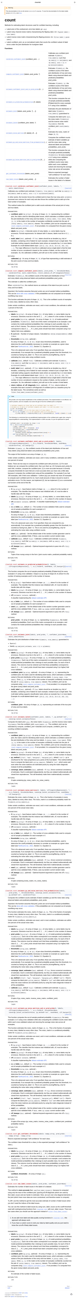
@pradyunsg (20, 1296)
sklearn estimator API (39, 598)
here (20, 13)
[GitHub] (71, 1294)
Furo (26, 1296)
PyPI (20, 1293)
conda (25, 1293)
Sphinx (12, 1296)
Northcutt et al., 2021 (25, 346)
